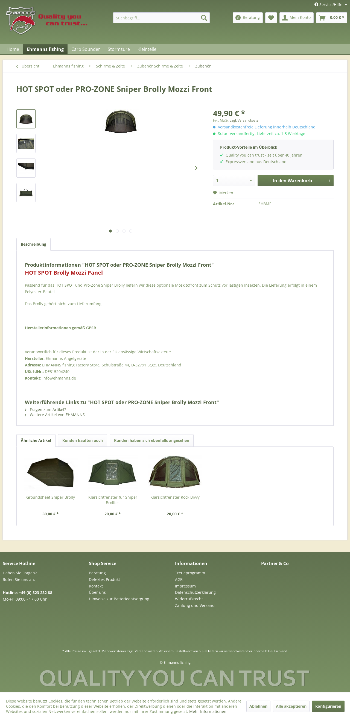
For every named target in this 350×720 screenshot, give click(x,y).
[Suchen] (204, 17)
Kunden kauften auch (82, 440)
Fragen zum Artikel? (45, 409)
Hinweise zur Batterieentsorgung (119, 598)
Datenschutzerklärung (195, 592)
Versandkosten (146, 651)
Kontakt (96, 586)
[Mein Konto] (296, 17)
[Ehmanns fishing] (45, 49)
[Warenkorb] (331, 17)
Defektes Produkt (104, 579)
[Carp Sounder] (86, 49)
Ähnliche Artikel (36, 440)
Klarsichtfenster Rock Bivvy (175, 497)
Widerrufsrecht (189, 598)
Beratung (97, 572)
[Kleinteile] (147, 49)
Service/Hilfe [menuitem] (328, 4)
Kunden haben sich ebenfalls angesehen (151, 440)
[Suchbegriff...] (161, 17)
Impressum (185, 586)
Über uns (97, 592)
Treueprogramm (190, 572)
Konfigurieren (328, 706)
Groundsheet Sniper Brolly (50, 497)
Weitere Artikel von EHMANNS (55, 414)
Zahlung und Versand (195, 605)
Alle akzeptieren (291, 706)
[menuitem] (161, 17)
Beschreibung (33, 244)
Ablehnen (258, 706)
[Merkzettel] (271, 17)
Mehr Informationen (207, 711)
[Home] (13, 49)
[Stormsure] (119, 49)
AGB (179, 579)
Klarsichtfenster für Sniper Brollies (112, 500)
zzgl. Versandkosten (245, 120)
